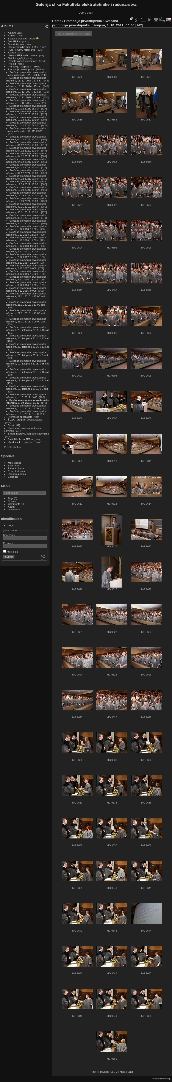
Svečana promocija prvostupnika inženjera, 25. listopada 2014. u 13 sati (27, 337)
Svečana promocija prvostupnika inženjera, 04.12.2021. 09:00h (26, 177)
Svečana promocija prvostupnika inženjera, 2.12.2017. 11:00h (26, 261)
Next (122, 1071)
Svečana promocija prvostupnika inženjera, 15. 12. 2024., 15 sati (26, 85)
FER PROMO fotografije (21, 49)
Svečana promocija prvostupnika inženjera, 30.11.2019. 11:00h (26, 216)
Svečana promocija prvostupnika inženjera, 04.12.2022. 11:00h (26, 149)
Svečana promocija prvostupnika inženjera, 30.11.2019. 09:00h (26, 222)
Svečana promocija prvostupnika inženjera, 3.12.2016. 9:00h (26, 289)
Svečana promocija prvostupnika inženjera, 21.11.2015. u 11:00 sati (26, 311)
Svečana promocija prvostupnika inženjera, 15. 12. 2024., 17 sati (26, 79)
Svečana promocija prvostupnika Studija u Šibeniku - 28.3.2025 (26, 73)
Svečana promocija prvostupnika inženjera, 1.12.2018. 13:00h (26, 233)
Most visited (14, 462)
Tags (10, 498)
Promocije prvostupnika (21, 69)
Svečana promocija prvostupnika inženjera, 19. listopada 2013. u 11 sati (27, 379)
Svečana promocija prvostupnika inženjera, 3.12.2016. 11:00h (26, 283)
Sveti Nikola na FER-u (20, 439)
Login (11, 525)
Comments (14, 503)
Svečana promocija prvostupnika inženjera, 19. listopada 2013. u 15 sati (27, 362)
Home (56, 21)
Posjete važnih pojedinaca (23, 60)
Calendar (13, 476)
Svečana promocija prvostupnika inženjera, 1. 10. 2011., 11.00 (27, 401)
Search (12, 501)
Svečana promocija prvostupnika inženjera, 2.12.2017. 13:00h (26, 255)
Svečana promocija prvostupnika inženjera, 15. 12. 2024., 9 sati (26, 101)
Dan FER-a (14, 41)
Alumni (12, 32)
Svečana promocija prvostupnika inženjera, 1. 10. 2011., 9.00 (26, 396)
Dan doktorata (16, 44)
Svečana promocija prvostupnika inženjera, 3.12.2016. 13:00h (26, 278)
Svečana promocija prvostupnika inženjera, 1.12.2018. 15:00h (26, 227)
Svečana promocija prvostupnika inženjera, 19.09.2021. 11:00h (26, 194)
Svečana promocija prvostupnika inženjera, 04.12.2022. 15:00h (26, 138)
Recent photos (16, 468)
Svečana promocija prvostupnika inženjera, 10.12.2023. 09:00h (26, 124)
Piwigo (167, 1078)
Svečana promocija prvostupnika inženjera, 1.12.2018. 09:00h (26, 244)
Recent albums (16, 471)
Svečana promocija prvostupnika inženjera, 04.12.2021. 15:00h (26, 160)
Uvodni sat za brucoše (20, 442)
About (11, 506)
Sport (11, 425)
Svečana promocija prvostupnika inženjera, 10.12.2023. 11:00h (26, 118)
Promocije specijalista (20, 416)
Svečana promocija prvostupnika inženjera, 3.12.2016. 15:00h (26, 272)
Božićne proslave (17, 38)
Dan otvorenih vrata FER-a (23, 46)
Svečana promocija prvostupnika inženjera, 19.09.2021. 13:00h (26, 188)
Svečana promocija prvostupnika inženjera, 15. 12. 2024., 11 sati (26, 96)
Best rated (14, 465)
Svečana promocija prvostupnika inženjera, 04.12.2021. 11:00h (26, 171)
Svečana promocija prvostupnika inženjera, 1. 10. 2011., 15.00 (26, 412)
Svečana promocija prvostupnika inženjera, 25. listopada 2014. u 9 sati (27, 353)
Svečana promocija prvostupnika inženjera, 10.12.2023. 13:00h (26, 113)
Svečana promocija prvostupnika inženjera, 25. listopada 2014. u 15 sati (27, 328)
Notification (14, 509)
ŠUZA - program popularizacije (25, 419)
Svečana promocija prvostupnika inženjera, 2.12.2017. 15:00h (26, 250)
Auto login (10, 551)
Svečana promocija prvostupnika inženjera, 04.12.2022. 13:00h (26, 143)
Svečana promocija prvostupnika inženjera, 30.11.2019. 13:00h (26, 211)
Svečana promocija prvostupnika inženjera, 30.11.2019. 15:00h (26, 205)
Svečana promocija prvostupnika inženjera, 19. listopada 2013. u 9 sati (27, 387)
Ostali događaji (16, 58)
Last (130, 1071)
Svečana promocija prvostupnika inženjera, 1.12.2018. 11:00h (26, 239)
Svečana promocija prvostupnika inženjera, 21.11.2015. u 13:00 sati (26, 303)
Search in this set (76, 34)
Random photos (17, 473)
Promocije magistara (19, 66)
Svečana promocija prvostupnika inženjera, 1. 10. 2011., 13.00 (26, 407)
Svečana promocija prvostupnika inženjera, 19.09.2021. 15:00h (26, 183)
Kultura (12, 52)
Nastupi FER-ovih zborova (23, 55)
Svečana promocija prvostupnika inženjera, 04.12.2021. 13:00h (26, 166)
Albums (7, 26)
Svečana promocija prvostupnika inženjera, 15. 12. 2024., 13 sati (26, 90)
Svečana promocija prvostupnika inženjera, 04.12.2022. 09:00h (26, 155)
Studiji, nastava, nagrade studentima (28, 433)
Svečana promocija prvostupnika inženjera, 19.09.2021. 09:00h (26, 199)
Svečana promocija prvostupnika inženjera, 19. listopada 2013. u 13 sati (27, 370)
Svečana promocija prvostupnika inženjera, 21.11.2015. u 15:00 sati (26, 295)
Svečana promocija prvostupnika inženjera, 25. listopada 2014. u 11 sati (27, 345)
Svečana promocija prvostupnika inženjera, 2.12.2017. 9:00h (26, 267)
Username (9, 534)
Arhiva (11, 35)
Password (8, 543)
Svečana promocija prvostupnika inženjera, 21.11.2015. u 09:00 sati (26, 320)
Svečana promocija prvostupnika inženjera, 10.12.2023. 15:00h (26, 107)
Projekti (12, 63)
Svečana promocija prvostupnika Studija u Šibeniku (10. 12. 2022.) (26, 129)
